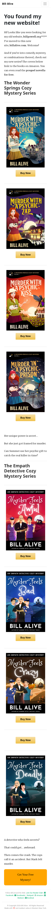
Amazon (39, 895)
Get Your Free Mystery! (25, 877)
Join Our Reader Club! (34, 893)
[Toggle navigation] (45, 3)
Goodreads (20, 895)
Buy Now (25, 173)
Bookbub (29, 898)
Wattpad (29, 895)
